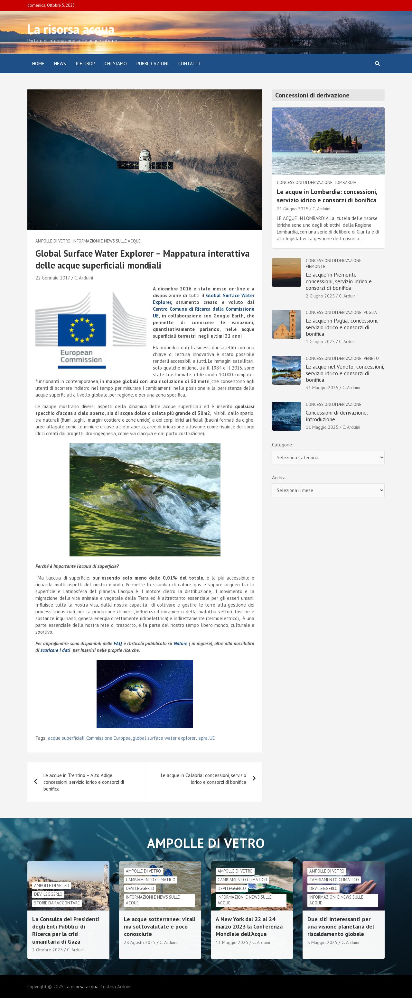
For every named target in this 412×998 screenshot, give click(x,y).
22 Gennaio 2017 (52, 278)
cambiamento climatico (150, 880)
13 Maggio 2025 (232, 942)
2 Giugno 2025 (320, 296)
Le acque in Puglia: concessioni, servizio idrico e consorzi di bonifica (342, 327)
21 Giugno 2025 (292, 209)
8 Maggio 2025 (322, 942)
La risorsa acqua (71, 29)
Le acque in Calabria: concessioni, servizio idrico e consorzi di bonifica (203, 778)
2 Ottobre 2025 (47, 950)
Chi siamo (116, 63)
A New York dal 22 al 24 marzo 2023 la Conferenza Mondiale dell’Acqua (249, 926)
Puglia (370, 312)
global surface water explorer (164, 738)
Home (38, 63)
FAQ (118, 643)
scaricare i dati (55, 650)
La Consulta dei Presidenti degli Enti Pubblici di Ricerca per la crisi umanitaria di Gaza (65, 930)
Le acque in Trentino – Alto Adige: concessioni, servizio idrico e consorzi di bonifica (83, 782)
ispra (203, 738)
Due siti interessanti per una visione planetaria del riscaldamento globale (340, 926)
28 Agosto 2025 (139, 942)
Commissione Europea (108, 738)
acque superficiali (66, 738)
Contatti (189, 63)
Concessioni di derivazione (304, 182)
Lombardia (345, 182)
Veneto (371, 358)
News (60, 63)
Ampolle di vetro (52, 241)
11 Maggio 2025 (322, 427)
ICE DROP (85, 63)
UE (212, 738)
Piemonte (315, 266)
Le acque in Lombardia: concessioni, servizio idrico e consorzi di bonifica (327, 196)
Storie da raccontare (57, 903)
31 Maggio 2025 (322, 387)
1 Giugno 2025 (320, 341)
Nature (181, 643)
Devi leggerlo (48, 894)
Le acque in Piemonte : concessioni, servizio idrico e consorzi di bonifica (339, 281)
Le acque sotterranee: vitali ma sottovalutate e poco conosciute (159, 926)
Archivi (279, 477)
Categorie (282, 445)
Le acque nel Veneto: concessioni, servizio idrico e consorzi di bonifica (345, 373)
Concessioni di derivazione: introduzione (337, 416)
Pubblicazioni (152, 63)
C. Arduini (83, 278)
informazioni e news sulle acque (107, 241)
